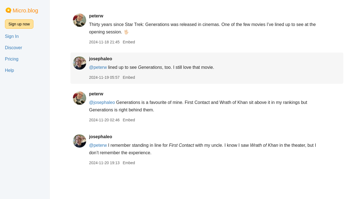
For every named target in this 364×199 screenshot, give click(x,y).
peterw (96, 16)
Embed (129, 42)
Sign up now (19, 24)
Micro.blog (25, 10)
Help (9, 70)
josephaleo (100, 58)
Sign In (12, 36)
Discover (13, 47)
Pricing (12, 59)
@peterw (98, 67)
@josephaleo (102, 102)
